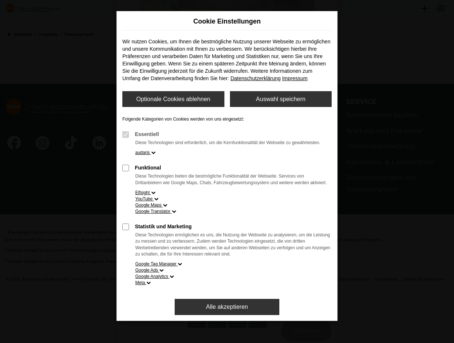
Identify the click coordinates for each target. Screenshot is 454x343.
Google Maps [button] (151, 205)
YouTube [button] (146, 198)
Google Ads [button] (149, 270)
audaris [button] (145, 152)
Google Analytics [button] (154, 276)
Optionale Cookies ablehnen (173, 99)
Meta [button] (143, 282)
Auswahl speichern (280, 99)
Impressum (294, 78)
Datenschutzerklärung (255, 78)
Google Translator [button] (155, 211)
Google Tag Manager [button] (158, 264)
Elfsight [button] (145, 192)
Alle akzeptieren (227, 307)
